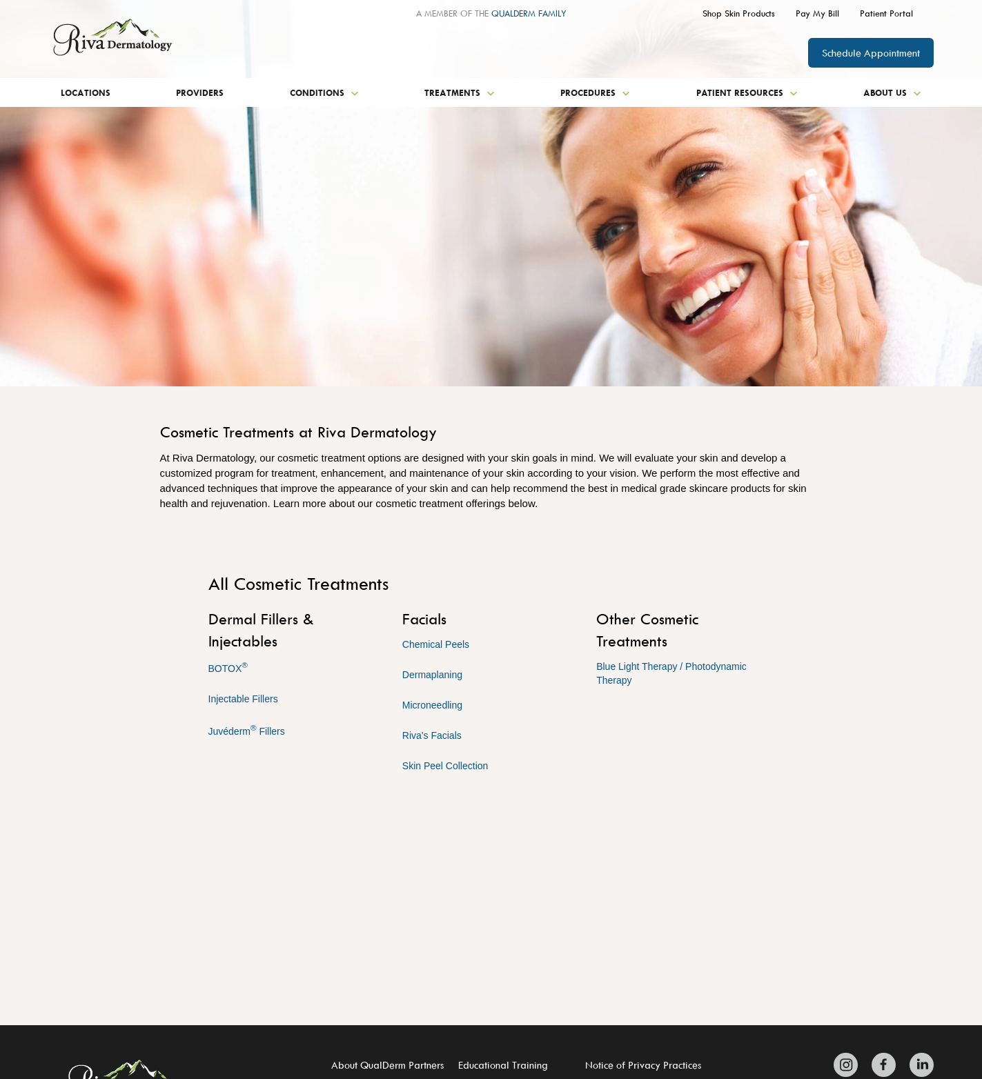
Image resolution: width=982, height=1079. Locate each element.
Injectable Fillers (243, 698)
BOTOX (228, 667)
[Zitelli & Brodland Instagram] (849, 1065)
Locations (85, 92)
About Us (892, 92)
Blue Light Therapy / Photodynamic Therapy (671, 673)
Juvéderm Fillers (246, 730)
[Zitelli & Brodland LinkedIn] (918, 1065)
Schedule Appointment (871, 52)
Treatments (459, 92)
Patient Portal (886, 13)
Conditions (324, 92)
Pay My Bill (817, 13)
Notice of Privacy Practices (643, 1064)
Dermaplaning (432, 674)
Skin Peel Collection (445, 765)
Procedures (595, 92)
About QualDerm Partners (387, 1064)
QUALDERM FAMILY (529, 13)
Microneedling (432, 705)
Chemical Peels (435, 644)
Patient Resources (747, 92)
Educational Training (503, 1064)
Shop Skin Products (739, 13)
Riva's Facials (432, 735)
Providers (200, 92)
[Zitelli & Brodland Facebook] (884, 1065)
